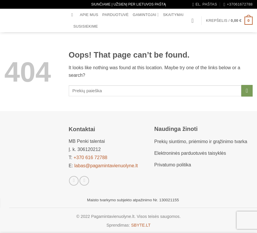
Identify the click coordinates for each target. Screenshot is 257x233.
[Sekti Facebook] (74, 181)
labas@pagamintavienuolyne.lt (106, 165)
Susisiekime (85, 26)
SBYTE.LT (140, 225)
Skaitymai (173, 15)
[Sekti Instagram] (84, 181)
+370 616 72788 (90, 157)
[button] (194, 20)
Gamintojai (146, 14)
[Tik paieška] (73, 14)
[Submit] (247, 90)
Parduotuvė (115, 15)
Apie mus (89, 15)
